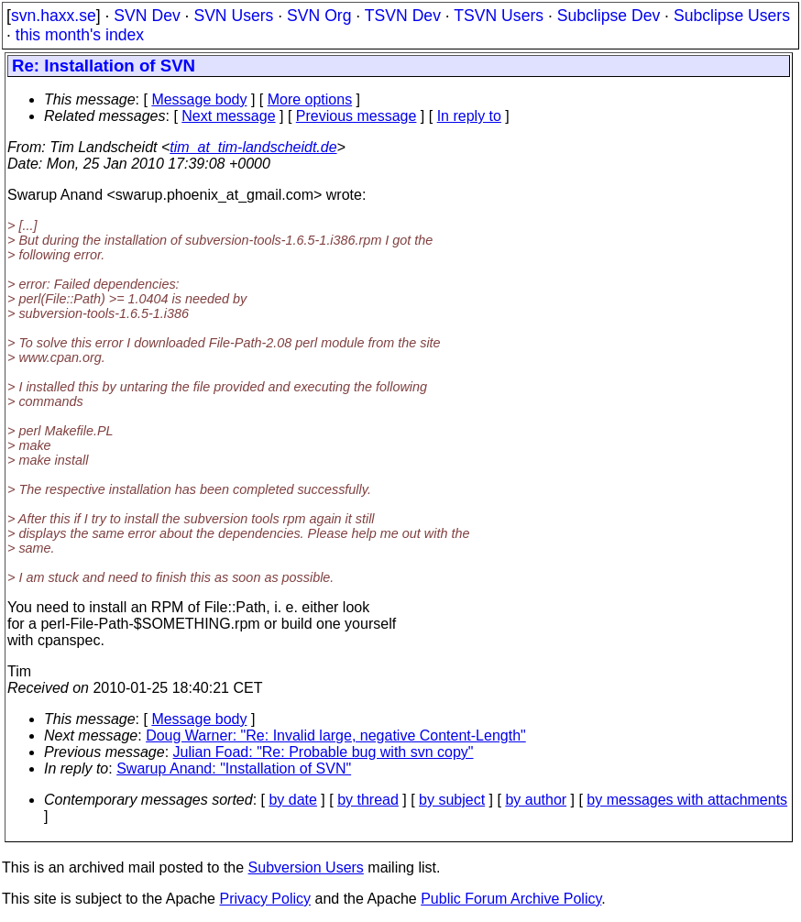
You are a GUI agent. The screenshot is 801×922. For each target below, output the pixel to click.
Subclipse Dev (608, 15)
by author (535, 799)
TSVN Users (498, 15)
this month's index (80, 35)
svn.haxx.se (53, 15)
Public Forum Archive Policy (511, 898)
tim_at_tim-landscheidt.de (253, 147)
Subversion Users (306, 867)
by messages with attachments (687, 799)
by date (292, 799)
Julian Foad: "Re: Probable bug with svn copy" (323, 752)
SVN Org (319, 15)
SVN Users (233, 15)
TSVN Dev (403, 15)
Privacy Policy (265, 898)
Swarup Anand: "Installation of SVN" (233, 768)
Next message (228, 116)
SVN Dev (147, 15)
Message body (199, 99)
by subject (452, 799)
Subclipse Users (732, 15)
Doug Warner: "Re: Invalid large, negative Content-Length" (336, 735)
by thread (368, 799)
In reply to (469, 116)
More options (310, 99)
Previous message (356, 116)
